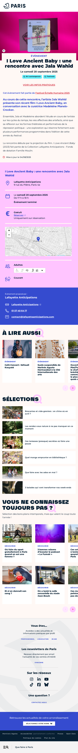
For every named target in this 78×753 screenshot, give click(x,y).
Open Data (71, 734)
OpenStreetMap (61, 255)
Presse (60, 734)
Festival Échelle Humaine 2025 (52, 93)
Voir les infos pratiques (39, 84)
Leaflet (48, 255)
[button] (38, 239)
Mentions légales (10, 734)
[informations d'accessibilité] (30, 270)
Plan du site (49, 738)
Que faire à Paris (24, 747)
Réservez (18, 215)
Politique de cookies (32, 738)
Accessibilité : (38, 734)
